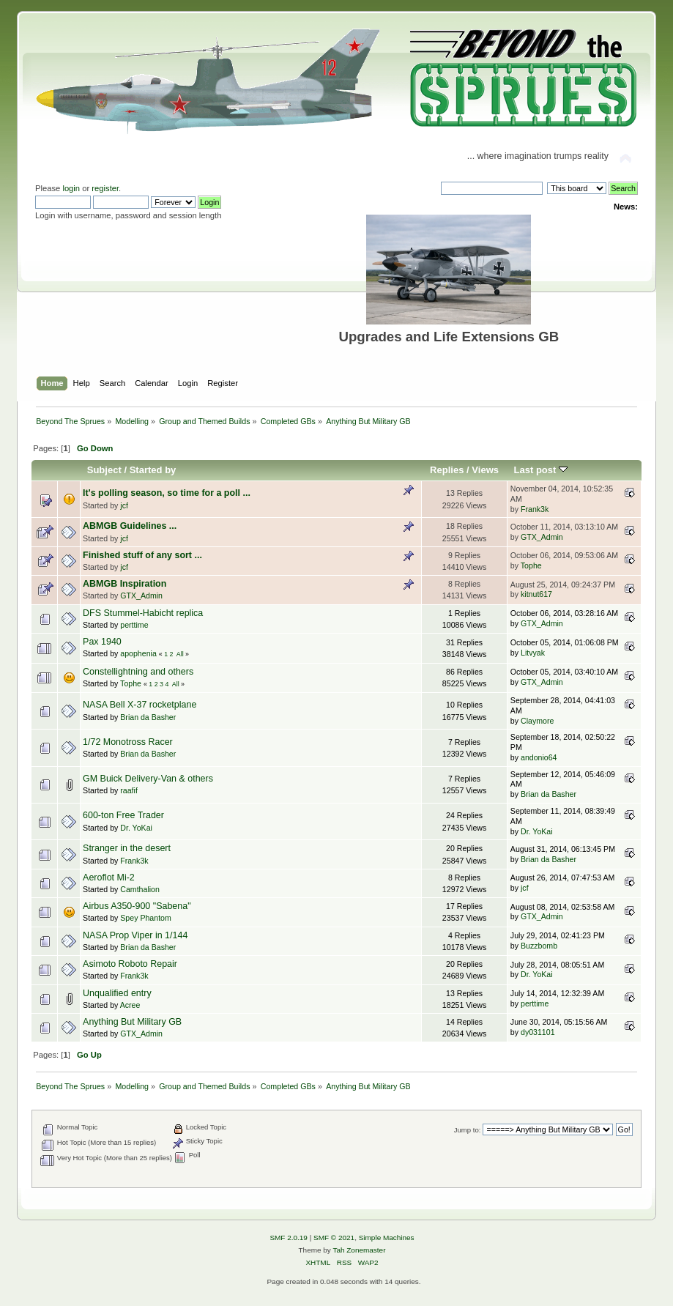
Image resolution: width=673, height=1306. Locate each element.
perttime (134, 624)
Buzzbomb (539, 945)
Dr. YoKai (136, 827)
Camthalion (140, 889)
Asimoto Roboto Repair (130, 964)
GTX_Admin (542, 537)
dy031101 (538, 1032)
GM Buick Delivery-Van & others (148, 778)
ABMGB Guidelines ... (129, 526)
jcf (124, 505)
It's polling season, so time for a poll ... (166, 493)
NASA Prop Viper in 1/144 (135, 935)
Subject (104, 469)
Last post (540, 469)
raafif (129, 790)
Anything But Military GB (132, 1022)
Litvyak (533, 652)
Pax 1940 (102, 642)
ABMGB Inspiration (124, 584)
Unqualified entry (117, 993)
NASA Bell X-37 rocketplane (139, 705)
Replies (447, 469)
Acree (130, 1005)
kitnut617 (536, 594)
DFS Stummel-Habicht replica (143, 613)
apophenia (138, 653)
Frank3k (535, 509)
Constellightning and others (138, 672)
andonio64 (539, 757)
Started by (153, 469)
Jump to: (467, 1130)
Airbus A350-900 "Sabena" (137, 906)
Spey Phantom (145, 917)
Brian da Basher (148, 717)
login (71, 188)
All (180, 654)
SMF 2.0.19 (288, 1237)
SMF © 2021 (333, 1237)
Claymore (537, 720)
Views (485, 469)
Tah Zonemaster (358, 1250)
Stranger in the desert (127, 848)
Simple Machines (386, 1237)
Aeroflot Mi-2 (109, 877)
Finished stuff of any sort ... (142, 555)
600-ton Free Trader (123, 815)
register (105, 188)
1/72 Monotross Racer (128, 742)
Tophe (531, 565)
